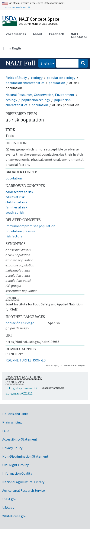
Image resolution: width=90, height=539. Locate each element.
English (45, 63)
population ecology (61, 77)
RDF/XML (12, 360)
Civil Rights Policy (15, 465)
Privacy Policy (12, 448)
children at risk (16, 202)
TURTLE (25, 360)
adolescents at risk (19, 192)
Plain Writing (12, 422)
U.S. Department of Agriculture (38, 23)
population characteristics (25, 83)
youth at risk (15, 212)
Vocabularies (16, 34)
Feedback (56, 34)
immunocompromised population (30, 226)
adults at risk (15, 197)
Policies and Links (15, 414)
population (57, 83)
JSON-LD (39, 360)
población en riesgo (20, 323)
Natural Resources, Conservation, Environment (40, 94)
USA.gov (8, 507)
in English (16, 48)
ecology (36, 77)
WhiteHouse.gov (14, 516)
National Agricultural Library (23, 482)
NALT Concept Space (39, 19)
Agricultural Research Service (23, 490)
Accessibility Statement (19, 439)
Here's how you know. (15, 7)
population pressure (20, 231)
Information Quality (17, 473)
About (37, 34)
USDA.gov (9, 499)
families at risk (16, 207)
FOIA (5, 431)
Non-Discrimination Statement (25, 456)
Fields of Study (16, 77)
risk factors (14, 236)
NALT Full (20, 63)
